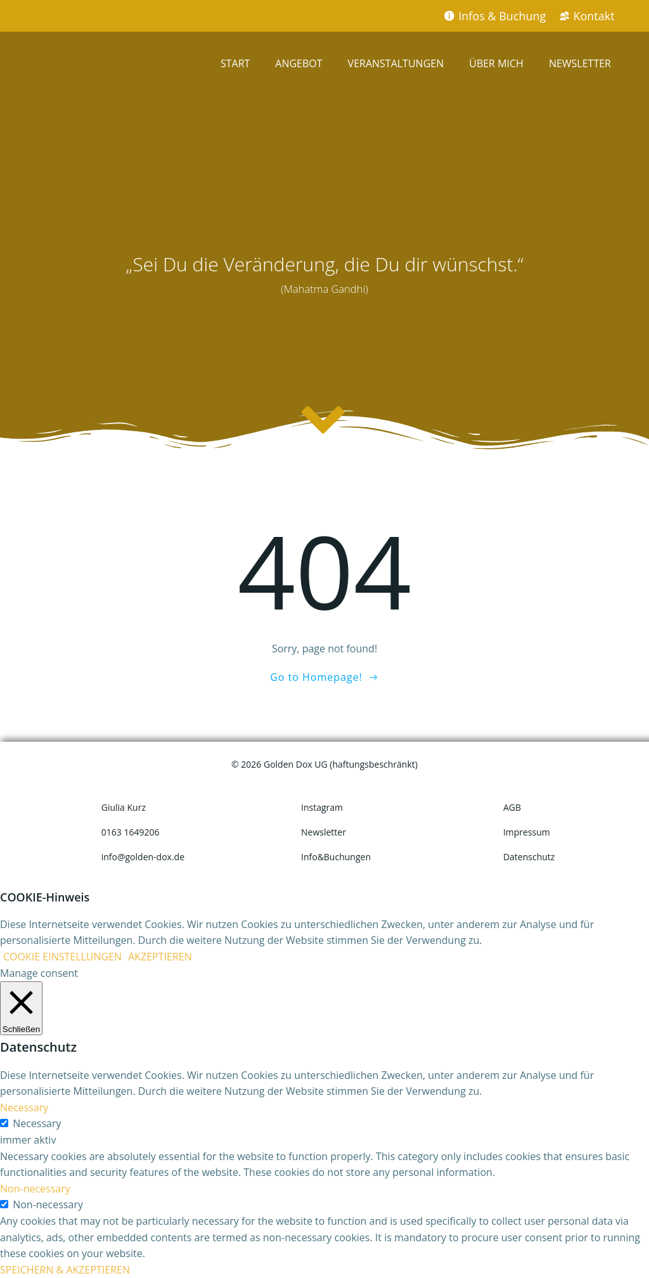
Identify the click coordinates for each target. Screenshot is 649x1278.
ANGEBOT (298, 63)
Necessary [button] (24, 1107)
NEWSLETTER (580, 63)
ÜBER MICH (496, 63)
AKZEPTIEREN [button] (160, 957)
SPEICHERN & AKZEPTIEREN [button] (65, 1270)
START (235, 63)
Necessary (37, 1123)
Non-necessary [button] (35, 1189)
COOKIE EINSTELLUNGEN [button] (62, 957)
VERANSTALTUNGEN (396, 63)
